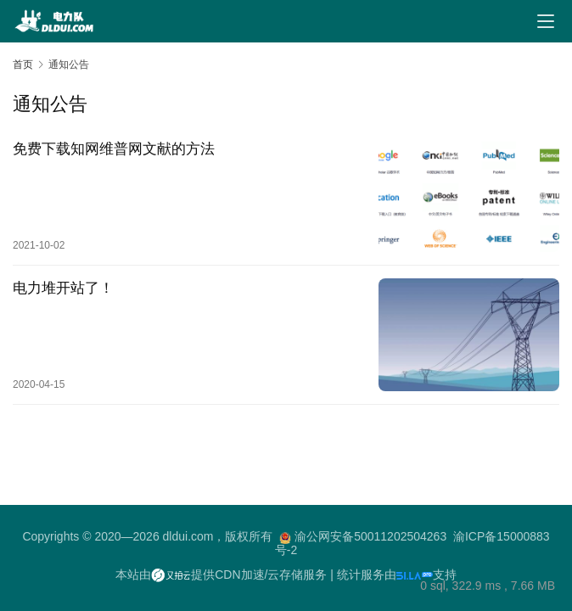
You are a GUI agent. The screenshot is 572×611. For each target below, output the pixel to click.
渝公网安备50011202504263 (370, 536)
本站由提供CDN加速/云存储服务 (221, 574)
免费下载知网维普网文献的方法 (114, 149)
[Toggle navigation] (546, 21)
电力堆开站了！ (63, 288)
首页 (23, 64)
